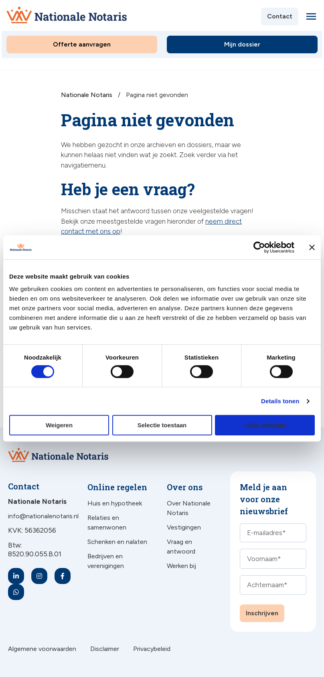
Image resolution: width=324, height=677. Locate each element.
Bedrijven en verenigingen (105, 561)
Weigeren (59, 425)
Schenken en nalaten (117, 542)
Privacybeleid (151, 649)
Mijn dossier (242, 44)
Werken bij (181, 566)
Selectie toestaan (162, 425)
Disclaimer (104, 649)
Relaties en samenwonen (106, 522)
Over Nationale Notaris (189, 508)
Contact (279, 16)
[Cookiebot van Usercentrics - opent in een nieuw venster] (259, 247)
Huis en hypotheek (114, 503)
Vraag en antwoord (181, 546)
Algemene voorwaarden (42, 649)
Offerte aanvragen (82, 44)
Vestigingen (184, 527)
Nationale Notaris (87, 95)
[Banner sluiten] (312, 247)
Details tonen (280, 401)
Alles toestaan (265, 425)
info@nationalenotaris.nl (43, 516)
